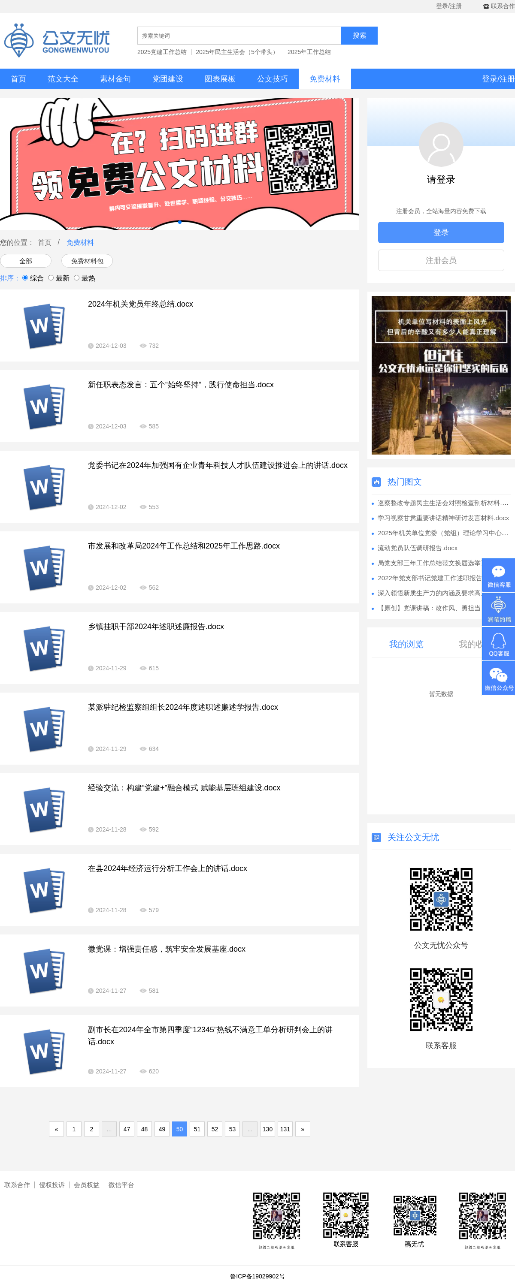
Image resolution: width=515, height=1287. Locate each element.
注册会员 (441, 260)
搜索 (360, 35)
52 (215, 1129)
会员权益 (87, 1184)
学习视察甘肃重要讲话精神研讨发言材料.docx (443, 517)
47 (127, 1129)
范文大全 (63, 79)
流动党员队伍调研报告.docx (417, 548)
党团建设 (167, 79)
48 (144, 1129)
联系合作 (17, 1184)
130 (268, 1129)
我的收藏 (476, 644)
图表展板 (220, 79)
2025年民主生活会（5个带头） (237, 51)
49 (162, 1129)
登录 (441, 232)
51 (197, 1129)
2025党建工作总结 (162, 51)
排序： (10, 278)
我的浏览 (406, 644)
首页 (18, 79)
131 (285, 1129)
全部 (25, 261)
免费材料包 (87, 261)
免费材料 (324, 79)
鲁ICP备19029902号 (257, 1276)
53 (232, 1129)
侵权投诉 (52, 1184)
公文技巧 (272, 79)
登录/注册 (449, 6)
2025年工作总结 (309, 51)
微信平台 (121, 1184)
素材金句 (115, 79)
